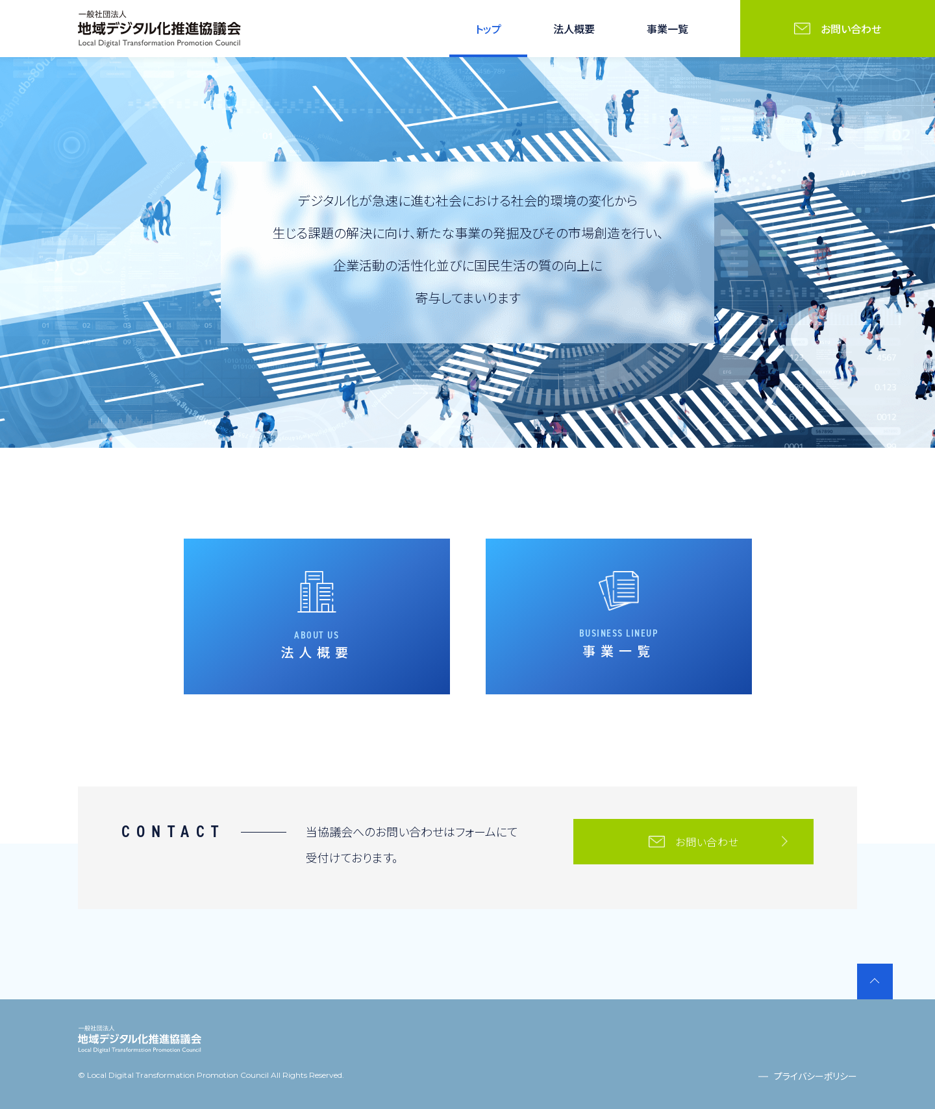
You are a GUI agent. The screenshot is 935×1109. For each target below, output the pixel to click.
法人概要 (574, 28)
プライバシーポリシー (815, 1075)
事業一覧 (667, 28)
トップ (488, 28)
